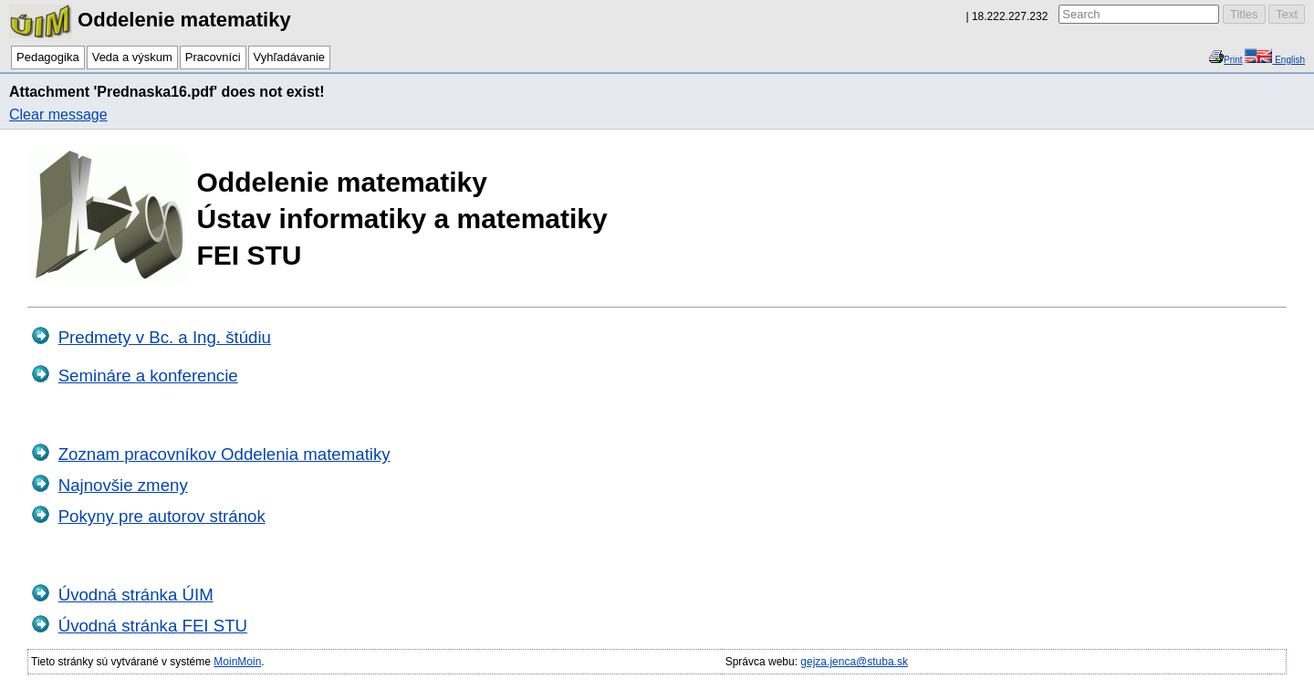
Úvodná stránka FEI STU (152, 625)
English (1288, 60)
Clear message (58, 114)
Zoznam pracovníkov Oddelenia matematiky (224, 454)
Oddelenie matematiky (150, 19)
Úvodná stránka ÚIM (136, 594)
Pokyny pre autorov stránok (162, 516)
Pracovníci (213, 57)
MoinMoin (237, 661)
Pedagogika (47, 57)
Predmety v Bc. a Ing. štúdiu (164, 337)
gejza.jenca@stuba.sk (854, 661)
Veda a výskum (132, 57)
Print (1233, 60)
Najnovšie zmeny (123, 485)
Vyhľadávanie (289, 57)
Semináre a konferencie (148, 375)
